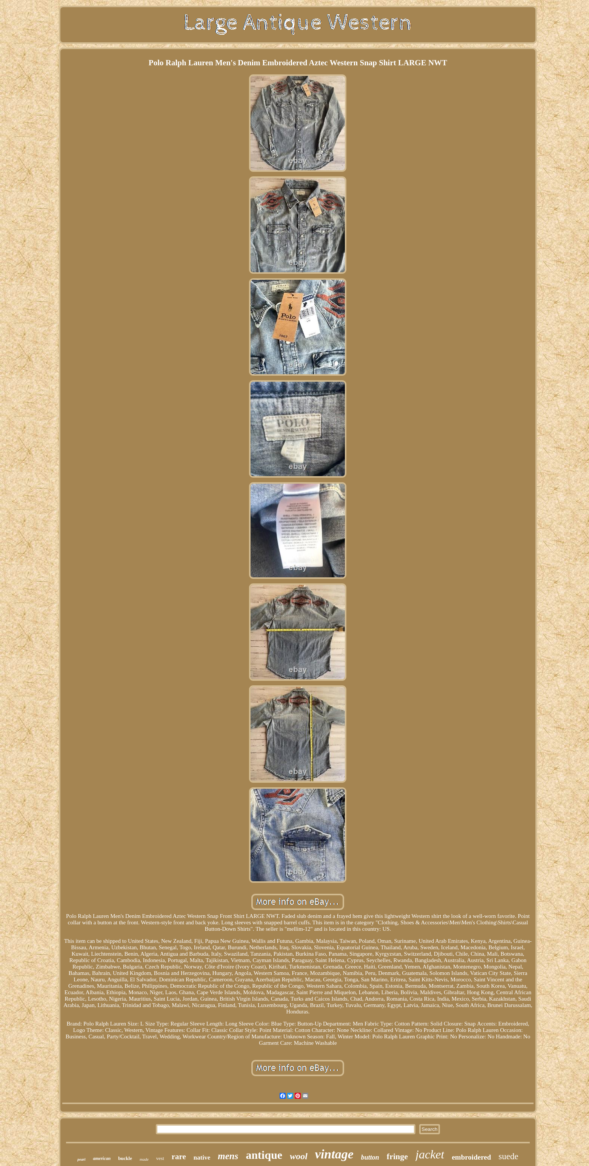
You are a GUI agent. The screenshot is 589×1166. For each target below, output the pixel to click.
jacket (429, 1154)
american (102, 1158)
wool (299, 1156)
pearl (81, 1159)
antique (264, 1155)
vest (160, 1158)
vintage (334, 1154)
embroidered (471, 1157)
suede (508, 1156)
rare (179, 1156)
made (144, 1159)
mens (228, 1156)
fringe (397, 1156)
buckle (125, 1158)
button (370, 1157)
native (202, 1157)
